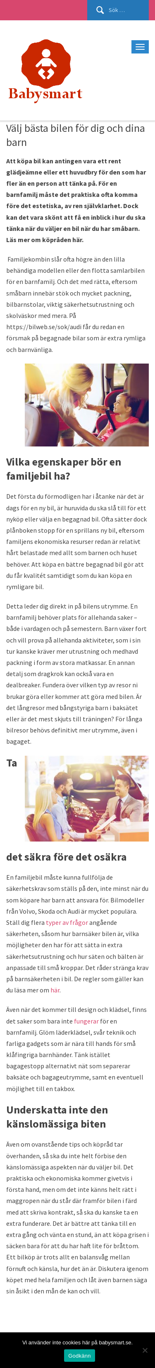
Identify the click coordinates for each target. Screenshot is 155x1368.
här (55, 990)
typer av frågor (67, 922)
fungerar (86, 1021)
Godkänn (79, 1356)
